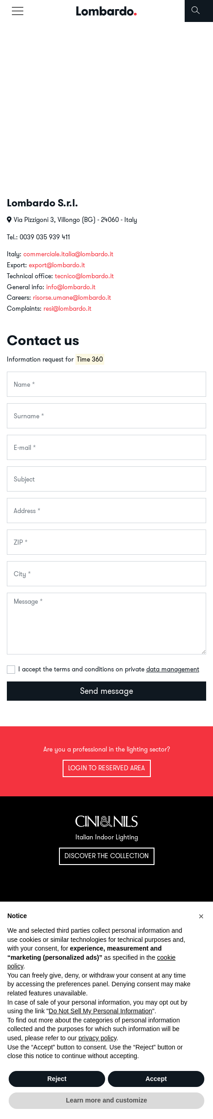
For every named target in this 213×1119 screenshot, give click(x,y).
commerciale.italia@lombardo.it (68, 254)
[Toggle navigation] (17, 11)
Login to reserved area (106, 768)
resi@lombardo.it (67, 308)
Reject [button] (56, 1078)
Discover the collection (106, 856)
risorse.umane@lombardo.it (72, 297)
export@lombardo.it (57, 265)
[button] (201, 916)
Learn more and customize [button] (106, 1100)
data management (172, 669)
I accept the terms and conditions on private (108, 669)
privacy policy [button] (98, 1038)
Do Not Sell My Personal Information (100, 1011)
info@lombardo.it (71, 287)
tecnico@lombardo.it (84, 276)
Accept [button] (156, 1078)
